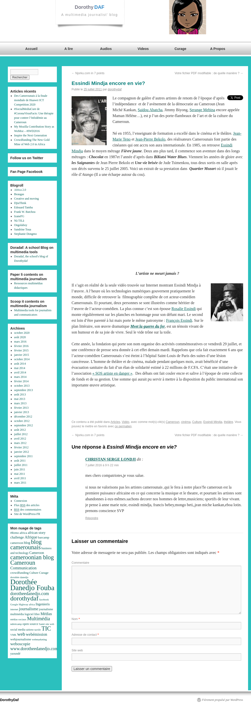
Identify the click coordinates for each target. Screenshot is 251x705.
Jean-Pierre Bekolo (150, 139)
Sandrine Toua (22, 229)
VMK (13, 634)
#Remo (14, 533)
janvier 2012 (21, 452)
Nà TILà (19, 220)
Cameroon (36, 553)
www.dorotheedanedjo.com (34, 648)
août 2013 (20, 394)
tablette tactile (33, 629)
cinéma (186, 422)
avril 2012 (20, 438)
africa (23, 533)
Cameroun (172, 422)
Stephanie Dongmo (25, 234)
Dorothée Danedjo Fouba (32, 585)
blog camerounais (26, 544)
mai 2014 (19, 368)
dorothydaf (115, 89)
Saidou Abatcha (150, 110)
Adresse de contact (85, 634)
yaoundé (15, 653)
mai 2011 (19, 474)
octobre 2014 (22, 359)
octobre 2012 (22, 421)
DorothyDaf (9, 700)
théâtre (228, 422)
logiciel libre (32, 614)
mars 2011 (20, 482)
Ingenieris (43, 604)
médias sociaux (18, 619)
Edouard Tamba (23, 207)
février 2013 (21, 407)
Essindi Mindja (212, 422)
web (21, 634)
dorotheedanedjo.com (29, 593)
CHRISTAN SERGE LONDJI (110, 459)
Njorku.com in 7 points (88, 73)
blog (27, 543)
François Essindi (179, 320)
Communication (23, 568)
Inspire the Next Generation (30, 135)
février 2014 (21, 381)
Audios (106, 49)
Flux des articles (26, 505)
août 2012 (20, 429)
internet (14, 609)
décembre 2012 (23, 416)
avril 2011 (20, 478)
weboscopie (20, 644)
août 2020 (20, 337)
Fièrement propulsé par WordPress (222, 700)
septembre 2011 (23, 456)
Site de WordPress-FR (27, 514)
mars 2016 (20, 341)
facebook (44, 599)
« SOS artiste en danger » (112, 373)
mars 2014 (20, 377)
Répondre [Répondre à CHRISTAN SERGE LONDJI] (91, 518)
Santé (42, 624)
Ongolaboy (20, 225)
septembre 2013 (23, 390)
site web (50, 624)
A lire (68, 49)
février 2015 (21, 350)
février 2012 (21, 447)
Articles (115, 422)
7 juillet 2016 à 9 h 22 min (102, 465)
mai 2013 (19, 399)
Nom (76, 619)
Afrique (31, 537)
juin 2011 (19, 469)
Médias (46, 614)
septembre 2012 (23, 425)
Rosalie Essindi (184, 309)
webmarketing (39, 639)
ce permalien (123, 426)
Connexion (20, 500)
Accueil (31, 49)
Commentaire (80, 562)
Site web (77, 650)
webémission (36, 634)
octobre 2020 (22, 333)
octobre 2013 (22, 385)
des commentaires (27, 510)
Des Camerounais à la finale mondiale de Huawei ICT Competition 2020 (30, 100)
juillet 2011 (21, 465)
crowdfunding (19, 572)
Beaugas (19, 194)
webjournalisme (20, 639)
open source (30, 624)
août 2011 (20, 460)
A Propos (217, 49)
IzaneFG (19, 216)
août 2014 (20, 363)
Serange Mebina (202, 110)
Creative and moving (26, 198)
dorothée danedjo (19, 577)
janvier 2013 (21, 412)
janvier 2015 (21, 355)
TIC (46, 628)
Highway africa (27, 604)
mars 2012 (20, 443)
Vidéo (125, 422)
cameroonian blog (32, 557)
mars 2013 (20, 403)
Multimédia (38, 618)
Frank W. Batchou (25, 212)
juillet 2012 (21, 434)
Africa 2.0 (20, 189)
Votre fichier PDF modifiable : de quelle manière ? (209, 73)
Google (14, 604)
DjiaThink (20, 203)
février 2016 (21, 346)
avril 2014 (20, 372)
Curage (180, 49)
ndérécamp (16, 624)
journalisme (28, 609)
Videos (143, 49)
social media (17, 629)
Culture (197, 422)
